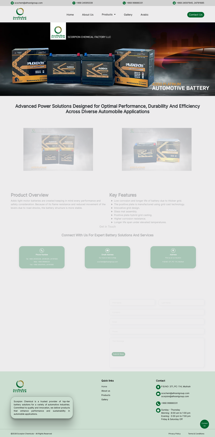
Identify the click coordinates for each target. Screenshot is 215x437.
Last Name (166, 309)
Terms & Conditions (196, 434)
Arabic (144, 14)
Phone (115, 337)
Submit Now (118, 354)
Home (70, 14)
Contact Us (195, 14)
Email (114, 328)
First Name (116, 309)
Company (116, 318)
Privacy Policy (175, 434)
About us (105, 390)
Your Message (118, 347)
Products (107, 14)
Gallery (128, 14)
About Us (87, 14)
